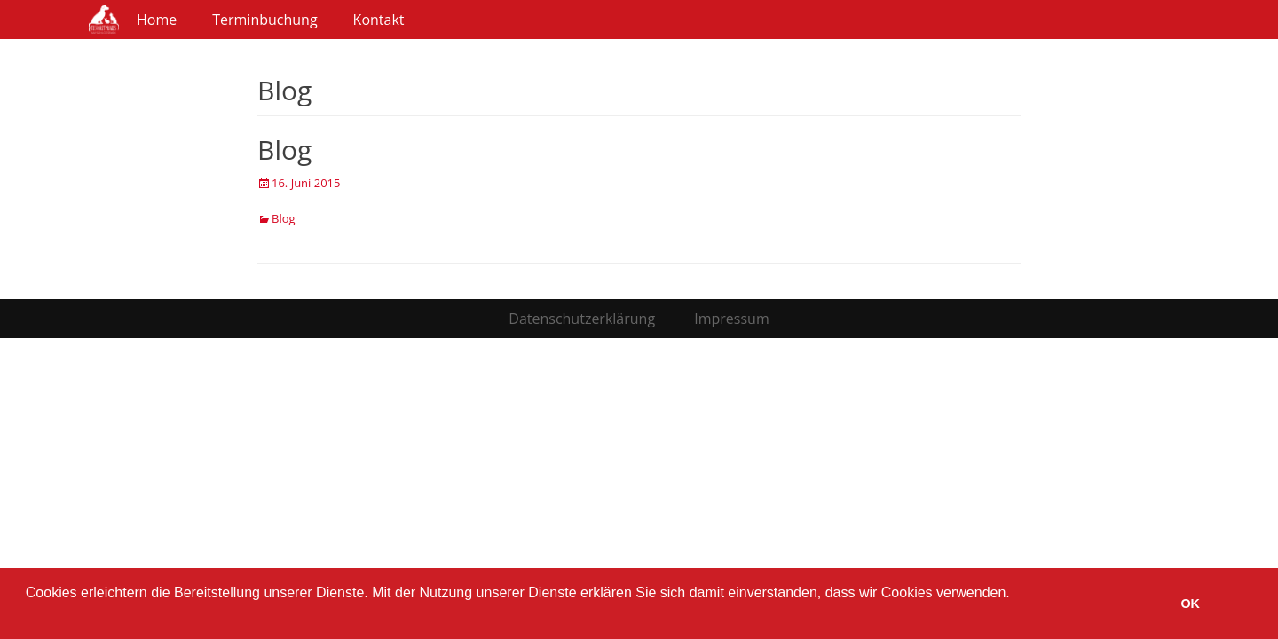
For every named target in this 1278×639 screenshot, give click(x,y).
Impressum (731, 318)
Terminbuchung (264, 19)
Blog (284, 149)
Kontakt (379, 19)
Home (157, 19)
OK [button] (1190, 603)
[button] (28, 616)
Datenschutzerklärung (582, 318)
